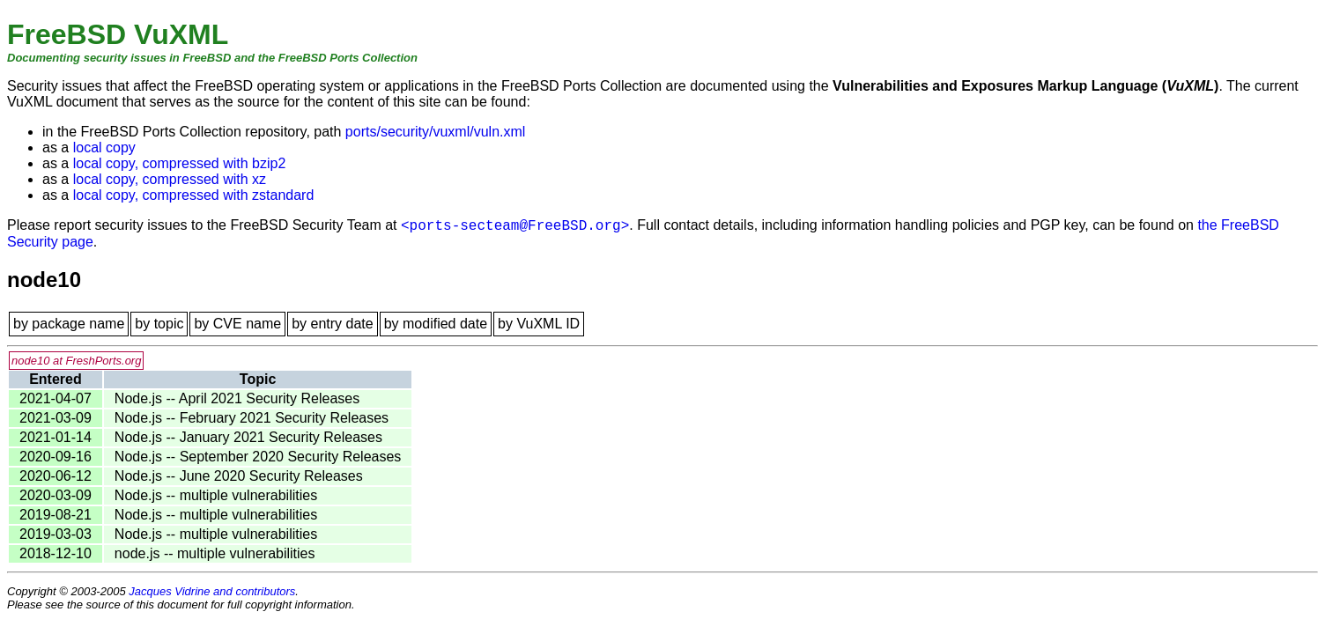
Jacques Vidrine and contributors (212, 591)
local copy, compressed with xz (169, 179)
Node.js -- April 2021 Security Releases (237, 398)
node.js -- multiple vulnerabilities (215, 553)
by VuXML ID (539, 323)
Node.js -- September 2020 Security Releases (258, 456)
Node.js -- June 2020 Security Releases (239, 475)
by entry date (333, 323)
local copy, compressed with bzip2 (179, 163)
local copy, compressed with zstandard (194, 195)
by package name (68, 323)
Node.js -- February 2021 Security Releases (252, 417)
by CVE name (237, 323)
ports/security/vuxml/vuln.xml (435, 131)
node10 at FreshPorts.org (76, 360)
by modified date (435, 323)
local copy (104, 147)
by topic (159, 323)
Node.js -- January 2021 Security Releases (248, 437)
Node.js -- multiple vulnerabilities (216, 495)
